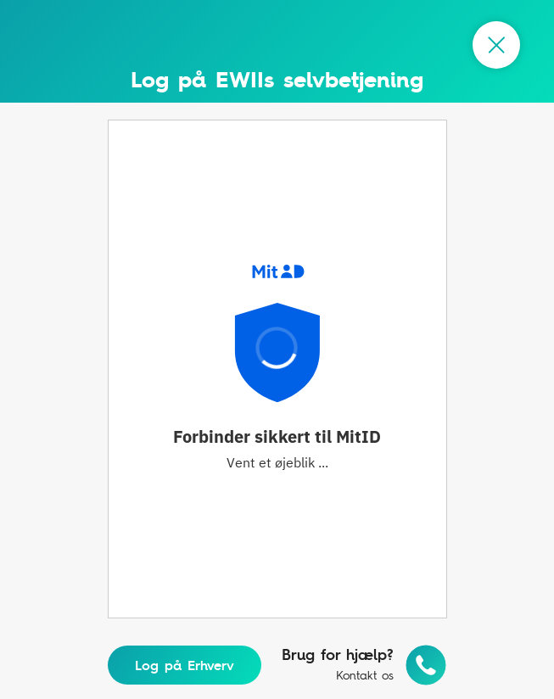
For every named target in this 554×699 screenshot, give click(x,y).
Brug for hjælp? (338, 655)
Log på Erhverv (184, 665)
